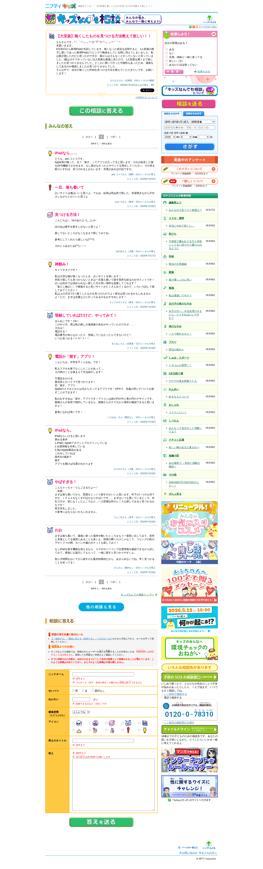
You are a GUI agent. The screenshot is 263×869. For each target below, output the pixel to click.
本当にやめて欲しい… (181, 225)
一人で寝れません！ (180, 333)
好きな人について (179, 396)
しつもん (174, 420)
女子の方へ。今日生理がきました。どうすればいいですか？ (185, 315)
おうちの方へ (209, 860)
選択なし (100, 690)
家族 (171, 272)
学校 (171, 256)
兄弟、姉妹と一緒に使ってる (185, 57)
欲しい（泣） (176, 60)
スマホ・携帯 (176, 218)
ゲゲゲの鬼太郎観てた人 (183, 380)
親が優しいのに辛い (180, 279)
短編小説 (174, 455)
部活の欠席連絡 (178, 263)
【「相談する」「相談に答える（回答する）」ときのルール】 (81, 638)
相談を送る (188, 104)
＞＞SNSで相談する (175, 694)
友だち (172, 233)
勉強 (171, 287)
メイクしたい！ (178, 412)
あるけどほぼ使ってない (183, 64)
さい (94, 699)
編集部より (175, 202)
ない (171, 53)
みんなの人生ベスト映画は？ (185, 210)
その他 (172, 474)
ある (171, 49)
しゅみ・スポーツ (179, 357)
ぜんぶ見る (175, 493)
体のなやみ (175, 326)
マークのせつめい (208, 26)
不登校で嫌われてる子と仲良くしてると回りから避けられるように (185, 245)
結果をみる (203, 71)
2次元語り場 (176, 373)
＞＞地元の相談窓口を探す (179, 722)
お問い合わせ (189, 860)
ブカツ (172, 342)
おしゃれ (174, 404)
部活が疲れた (176, 349)
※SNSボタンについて (146, 97)
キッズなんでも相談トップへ (137, 594)
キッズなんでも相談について (189, 91)
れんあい (174, 389)
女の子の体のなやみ (180, 303)
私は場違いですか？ (180, 295)
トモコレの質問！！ (180, 365)
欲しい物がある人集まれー (184, 447)
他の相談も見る (101, 607)
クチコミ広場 (176, 439)
